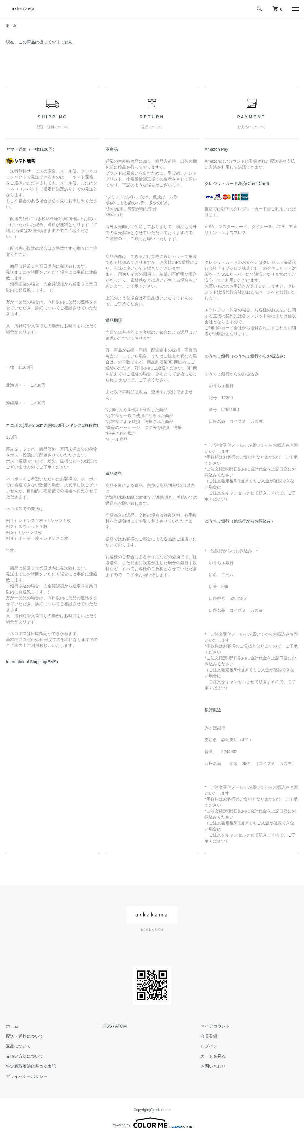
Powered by (151, 1122)
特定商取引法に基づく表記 (31, 1066)
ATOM (121, 1026)
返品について (18, 1046)
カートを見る (213, 1056)
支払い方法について (24, 1056)
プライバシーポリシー (27, 1076)
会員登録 (209, 1036)
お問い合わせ (213, 1066)
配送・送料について (24, 1036)
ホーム (11, 25)
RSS (107, 1026)
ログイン (209, 1046)
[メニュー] (295, 9)
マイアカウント (215, 1026)
